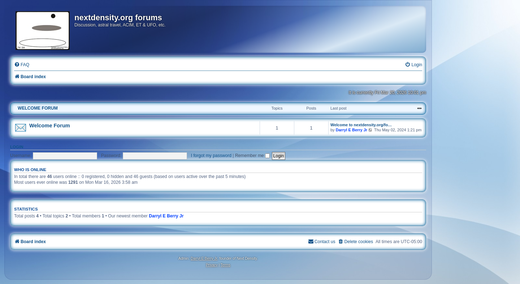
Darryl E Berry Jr (351, 130)
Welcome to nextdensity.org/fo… (361, 125)
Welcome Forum (49, 125)
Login (16, 147)
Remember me (252, 155)
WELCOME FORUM (38, 108)
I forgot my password (211, 155)
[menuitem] (21, 65)
